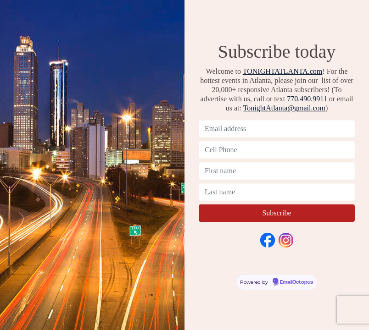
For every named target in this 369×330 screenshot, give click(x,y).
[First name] (277, 171)
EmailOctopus (296, 282)
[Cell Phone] (277, 150)
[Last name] (277, 192)
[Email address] (277, 129)
